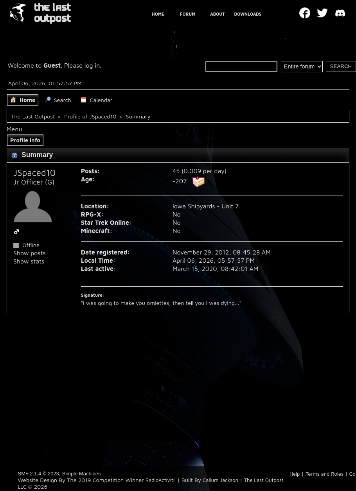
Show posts (29, 252)
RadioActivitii (161, 480)
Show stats (28, 261)
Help (294, 474)
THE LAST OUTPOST (52, 13)
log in (92, 65)
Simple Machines (81, 474)
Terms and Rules (324, 474)
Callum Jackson (220, 480)
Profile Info (25, 140)
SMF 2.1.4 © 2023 (38, 474)
